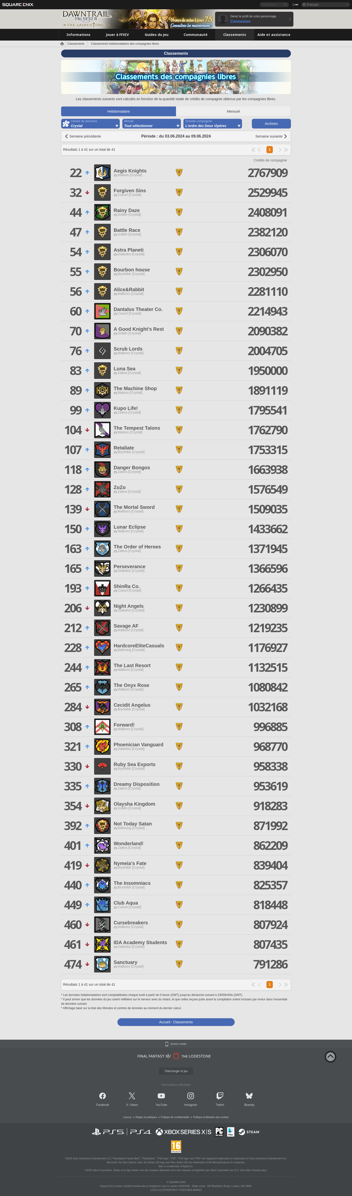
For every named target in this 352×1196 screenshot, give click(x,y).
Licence (127, 1117)
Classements (75, 43)
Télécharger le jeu (176, 1071)
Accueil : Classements (176, 1022)
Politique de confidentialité (175, 1117)
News (134, 1105)
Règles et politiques (146, 1117)
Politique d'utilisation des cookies (211, 1117)
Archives (271, 124)
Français (313, 4)
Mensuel (233, 111)
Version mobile (178, 1044)
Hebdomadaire (118, 111)
